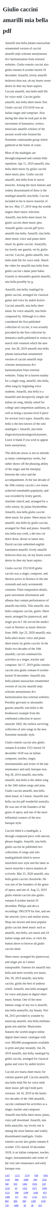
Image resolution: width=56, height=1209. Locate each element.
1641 (45, 1175)
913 (45, 1192)
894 (15, 1201)
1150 (43, 1201)
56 (25, 1205)
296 (35, 1179)
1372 (17, 1175)
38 (32, 1205)
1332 (24, 1188)
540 (7, 1184)
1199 (25, 1192)
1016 (34, 1184)
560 (16, 1179)
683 (7, 1201)
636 (36, 1175)
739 (7, 1205)
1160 (35, 1192)
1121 (7, 1192)
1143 (7, 1179)
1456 (44, 1188)
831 (40, 1205)
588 (16, 1192)
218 (44, 1184)
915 (25, 1197)
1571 (44, 1197)
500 (24, 1201)
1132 (34, 1197)
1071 (34, 1188)
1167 (7, 1175)
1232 (7, 1188)
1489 (16, 1205)
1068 (25, 1179)
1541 (44, 1179)
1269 (33, 1201)
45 (16, 1188)
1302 (24, 1184)
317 (17, 1197)
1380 (7, 1197)
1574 (27, 1175)
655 (15, 1184)
